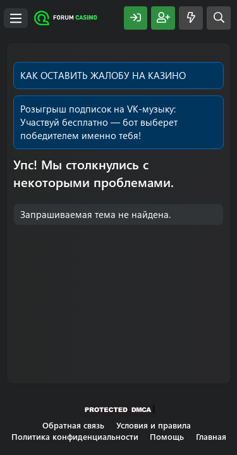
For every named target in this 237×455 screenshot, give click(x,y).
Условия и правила (153, 425)
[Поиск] (219, 18)
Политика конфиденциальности (74, 436)
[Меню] (16, 18)
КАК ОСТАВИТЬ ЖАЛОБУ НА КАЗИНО (103, 75)
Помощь (167, 436)
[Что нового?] (191, 18)
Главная (211, 436)
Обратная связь (73, 425)
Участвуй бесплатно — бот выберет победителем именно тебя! (99, 129)
